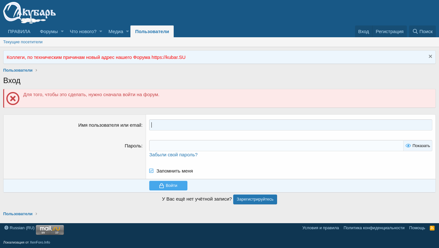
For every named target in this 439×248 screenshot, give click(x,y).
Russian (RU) (19, 227)
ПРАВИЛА (19, 31)
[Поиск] (422, 31)
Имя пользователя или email (109, 125)
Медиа (115, 31)
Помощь (417, 227)
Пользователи (152, 31)
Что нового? (83, 31)
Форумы (49, 31)
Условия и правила (320, 227)
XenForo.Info (40, 242)
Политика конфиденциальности (374, 227)
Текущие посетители (23, 41)
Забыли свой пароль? (173, 154)
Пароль (133, 145)
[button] (62, 31)
